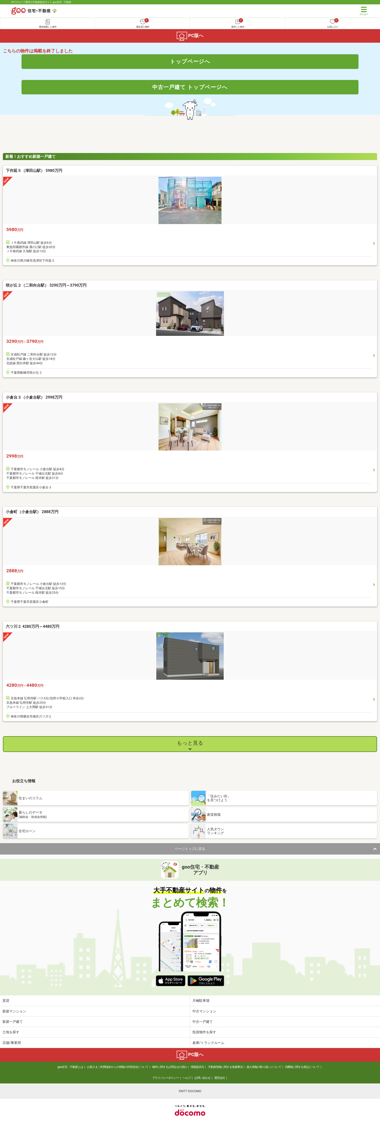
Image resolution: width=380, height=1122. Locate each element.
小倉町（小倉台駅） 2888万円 (32, 511)
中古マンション (204, 1011)
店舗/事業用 (11, 1043)
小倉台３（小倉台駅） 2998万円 (34, 397)
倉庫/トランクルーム (208, 1043)
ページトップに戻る (190, 849)
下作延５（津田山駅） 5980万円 (34, 170)
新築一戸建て (12, 1022)
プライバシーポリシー (165, 1078)
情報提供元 (197, 1067)
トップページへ (190, 61)
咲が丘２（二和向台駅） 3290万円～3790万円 (46, 285)
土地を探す (10, 1032)
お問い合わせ (202, 1078)
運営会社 (219, 1078)
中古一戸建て (202, 1022)
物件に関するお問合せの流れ (169, 1067)
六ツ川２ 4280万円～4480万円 (32, 626)
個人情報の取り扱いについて (263, 1067)
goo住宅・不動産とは (70, 1067)
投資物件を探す (204, 1032)
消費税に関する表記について (302, 1067)
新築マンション (14, 1011)
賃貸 (5, 1000)
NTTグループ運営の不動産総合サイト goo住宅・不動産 (41, 2)
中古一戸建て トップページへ (190, 87)
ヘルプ (187, 1078)
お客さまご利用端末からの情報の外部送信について (117, 1067)
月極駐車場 (200, 1000)
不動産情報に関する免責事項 (225, 1067)
